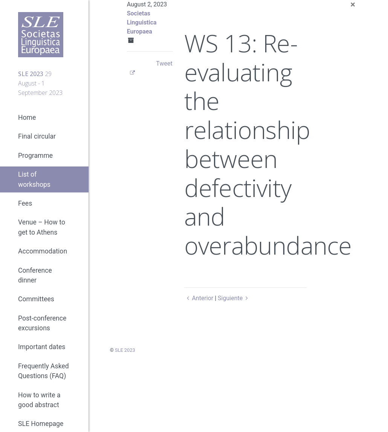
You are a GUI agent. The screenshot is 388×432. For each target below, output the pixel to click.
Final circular (37, 136)
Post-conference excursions (42, 323)
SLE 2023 (125, 350)
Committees (36, 299)
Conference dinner (35, 275)
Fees (25, 203)
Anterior (198, 298)
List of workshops (34, 179)
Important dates (41, 347)
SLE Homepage (40, 423)
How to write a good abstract (39, 400)
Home (27, 117)
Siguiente (234, 298)
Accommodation (42, 251)
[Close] (352, 4)
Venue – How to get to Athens (41, 227)
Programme (35, 155)
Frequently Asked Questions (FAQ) (43, 371)
